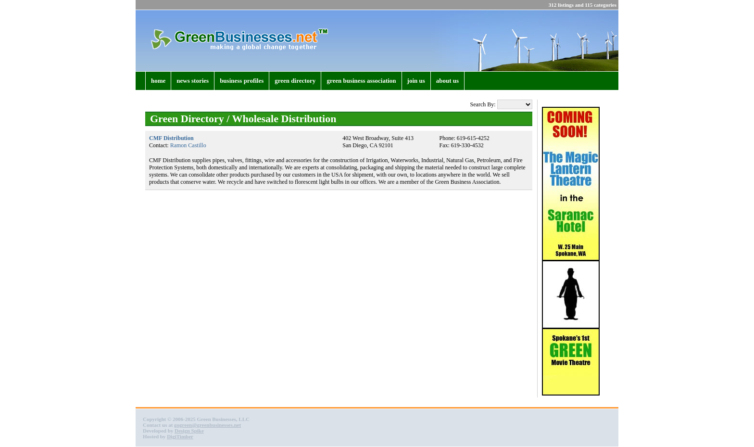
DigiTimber (180, 436)
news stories (192, 80)
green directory (295, 80)
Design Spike (189, 431)
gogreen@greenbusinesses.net (207, 425)
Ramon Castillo (188, 145)
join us (416, 80)
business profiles (242, 80)
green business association (361, 80)
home (158, 80)
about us (447, 80)
